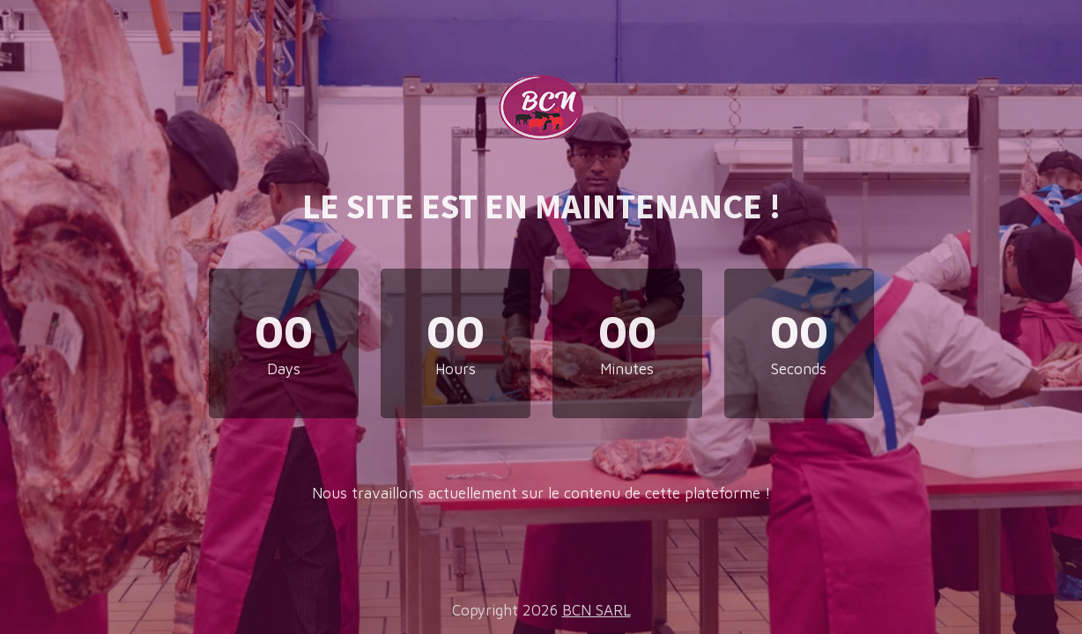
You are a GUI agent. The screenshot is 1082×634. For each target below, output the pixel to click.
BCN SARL (596, 610)
